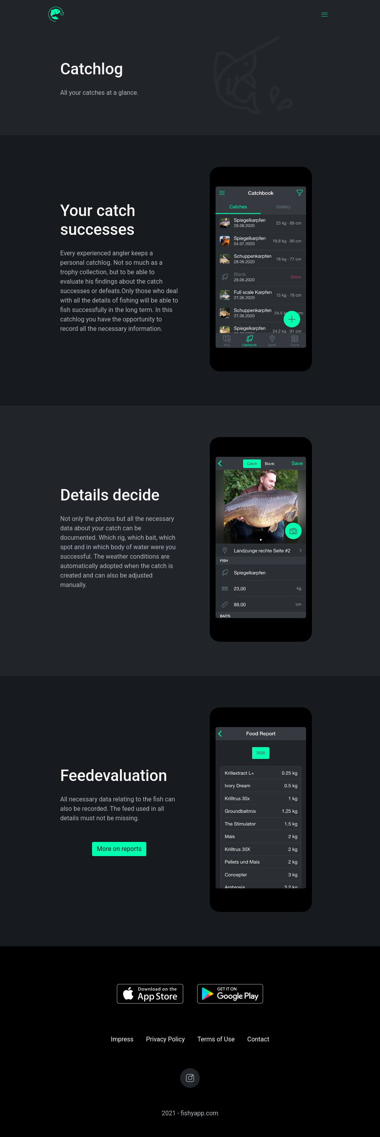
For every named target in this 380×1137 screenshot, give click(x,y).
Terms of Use (216, 1039)
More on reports (119, 849)
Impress (122, 1039)
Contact (258, 1039)
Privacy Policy (165, 1039)
